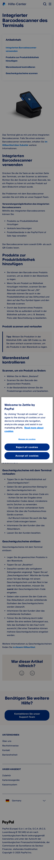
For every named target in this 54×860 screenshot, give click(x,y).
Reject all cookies (27, 447)
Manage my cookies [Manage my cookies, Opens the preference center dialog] (27, 439)
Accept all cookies (27, 455)
